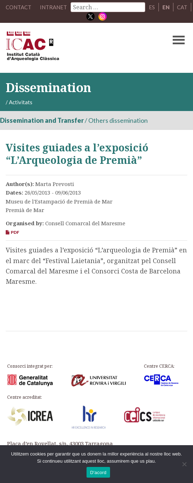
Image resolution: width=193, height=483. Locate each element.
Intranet (53, 7)
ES (152, 7)
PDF (12, 232)
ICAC (77, 47)
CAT (182, 7)
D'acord (98, 472)
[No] (184, 464)
